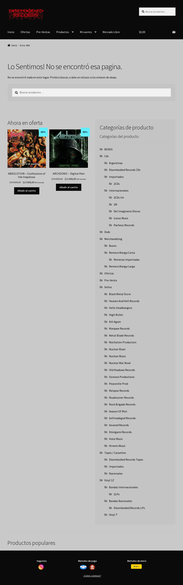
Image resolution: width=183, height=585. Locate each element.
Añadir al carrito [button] (27, 190)
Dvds (107, 232)
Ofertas (25, 32)
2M (115, 204)
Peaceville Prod (118, 383)
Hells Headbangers (120, 308)
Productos (62, 32)
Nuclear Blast (117, 349)
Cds (106, 156)
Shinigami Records (120, 432)
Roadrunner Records (121, 397)
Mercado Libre (111, 32)
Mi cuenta (86, 32)
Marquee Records (119, 328)
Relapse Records (119, 390)
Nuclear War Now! (120, 363)
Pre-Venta (110, 280)
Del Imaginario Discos (127, 211)
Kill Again (115, 321)
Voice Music (116, 439)
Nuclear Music (117, 356)
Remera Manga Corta (122, 252)
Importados (116, 177)
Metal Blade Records (121, 335)
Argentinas (116, 163)
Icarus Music (121, 218)
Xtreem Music (117, 446)
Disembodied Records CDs (124, 170)
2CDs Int (119, 197)
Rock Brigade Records (122, 404)
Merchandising (113, 239)
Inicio (11, 32)
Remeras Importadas (127, 259)
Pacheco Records (124, 225)
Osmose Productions (122, 377)
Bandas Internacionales (123, 487)
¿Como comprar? (92, 575)
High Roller (116, 315)
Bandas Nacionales (120, 501)
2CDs (117, 183)
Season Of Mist (118, 411)
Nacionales (116, 473)
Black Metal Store (120, 294)
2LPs (117, 494)
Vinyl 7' (113, 514)
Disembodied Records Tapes (126, 459)
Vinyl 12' (109, 480)
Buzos (113, 245)
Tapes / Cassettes (115, 453)
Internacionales (118, 190)
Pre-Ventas (43, 32)
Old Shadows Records (122, 370)
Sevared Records (119, 425)
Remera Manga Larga (122, 266)
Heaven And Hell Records (124, 301)
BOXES (108, 149)
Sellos (108, 287)
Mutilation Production (122, 342)
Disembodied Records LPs (129, 508)
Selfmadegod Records (122, 418)
